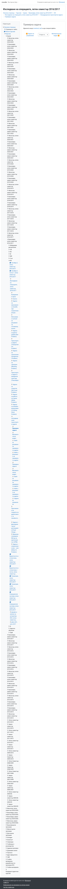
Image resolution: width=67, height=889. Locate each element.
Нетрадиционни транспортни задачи (51, 15)
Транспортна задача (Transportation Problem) (14, 344)
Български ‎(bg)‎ (12, 2)
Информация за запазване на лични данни (16, 885)
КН (55, 13)
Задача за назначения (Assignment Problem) (14, 354)
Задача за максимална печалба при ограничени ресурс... (14, 306)
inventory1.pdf (38, 28)
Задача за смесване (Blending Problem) (14, 364)
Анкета (15, 299)
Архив (25, 13)
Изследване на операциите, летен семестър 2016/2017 (21, 15)
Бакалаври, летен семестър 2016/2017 (40, 13)
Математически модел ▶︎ (57, 34)
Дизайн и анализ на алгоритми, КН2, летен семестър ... (13, 616)
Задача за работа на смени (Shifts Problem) (14, 398)
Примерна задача (10, 17)
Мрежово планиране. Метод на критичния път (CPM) (14, 538)
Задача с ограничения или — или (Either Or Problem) (14, 548)
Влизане (61, 2)
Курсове (18, 13)
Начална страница (8, 13)
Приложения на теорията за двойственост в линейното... (15, 514)
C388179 (6, 882)
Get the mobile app (8, 887)
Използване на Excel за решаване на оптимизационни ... (14, 322)
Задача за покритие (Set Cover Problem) (14, 388)
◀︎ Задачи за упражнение (30, 34)
